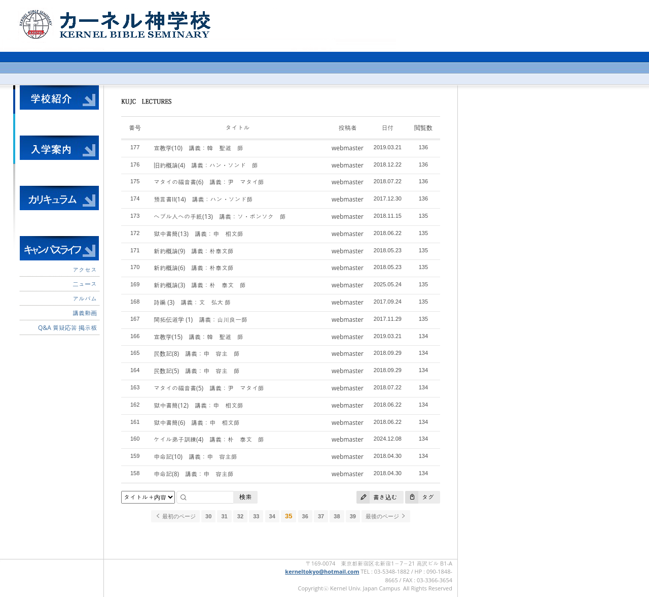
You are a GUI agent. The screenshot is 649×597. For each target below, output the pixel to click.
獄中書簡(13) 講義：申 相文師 (198, 233)
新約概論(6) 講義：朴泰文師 (194, 267)
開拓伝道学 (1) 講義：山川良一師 (200, 319)
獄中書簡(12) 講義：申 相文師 (198, 405)
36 (305, 516)
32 (240, 516)
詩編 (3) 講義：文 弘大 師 (192, 302)
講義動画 (85, 313)
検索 (245, 496)
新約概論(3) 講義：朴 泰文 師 (200, 285)
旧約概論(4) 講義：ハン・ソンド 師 (206, 165)
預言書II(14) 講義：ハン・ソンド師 (203, 199)
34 (272, 516)
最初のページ (175, 516)
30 (208, 516)
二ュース (85, 284)
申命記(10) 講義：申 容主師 (195, 456)
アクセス (85, 270)
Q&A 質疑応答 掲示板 (67, 327)
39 (353, 516)
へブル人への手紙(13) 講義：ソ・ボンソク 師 (220, 216)
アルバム (85, 298)
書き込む (377, 497)
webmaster (348, 148)
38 (337, 516)
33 (256, 516)
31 (224, 516)
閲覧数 (423, 127)
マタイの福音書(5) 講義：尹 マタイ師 (209, 388)
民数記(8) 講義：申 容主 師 (197, 353)
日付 (387, 127)
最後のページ (386, 516)
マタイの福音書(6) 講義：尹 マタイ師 (209, 182)
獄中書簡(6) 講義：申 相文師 (197, 422)
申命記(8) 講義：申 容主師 (194, 474)
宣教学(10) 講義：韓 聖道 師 (198, 148)
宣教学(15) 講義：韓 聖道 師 (198, 337)
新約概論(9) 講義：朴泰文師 (194, 251)
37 (321, 516)
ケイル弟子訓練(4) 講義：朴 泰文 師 (209, 439)
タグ (419, 497)
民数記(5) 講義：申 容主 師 (197, 371)
